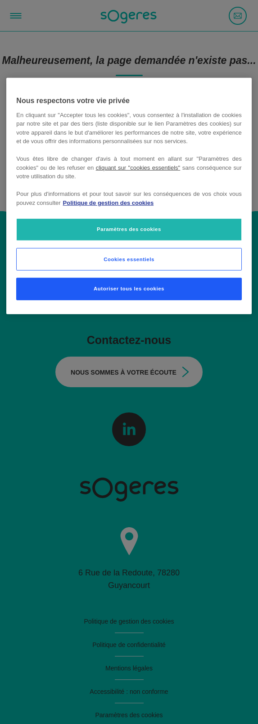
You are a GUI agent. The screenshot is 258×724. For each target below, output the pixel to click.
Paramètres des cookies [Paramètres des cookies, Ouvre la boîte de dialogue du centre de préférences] (129, 229)
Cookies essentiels (129, 259)
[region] (128, 196)
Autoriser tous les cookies (129, 288)
